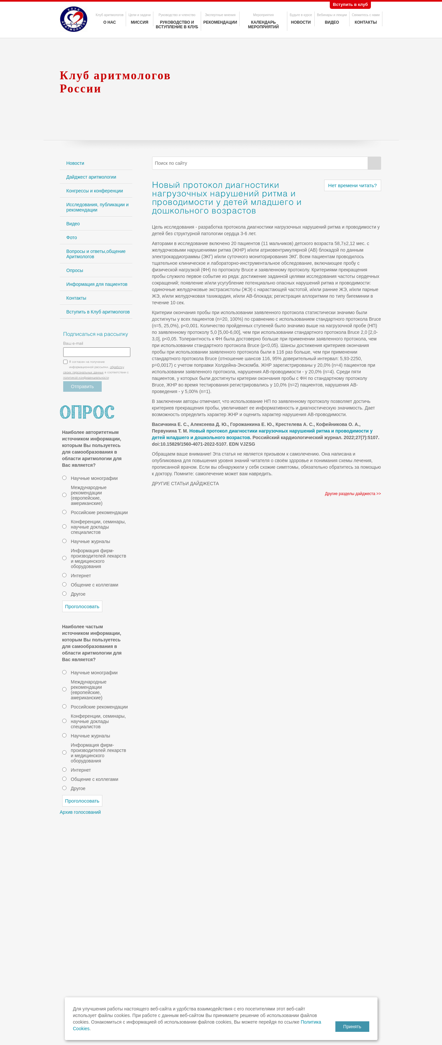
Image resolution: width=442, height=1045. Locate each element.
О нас (109, 22)
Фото (71, 237)
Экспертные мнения (220, 15)
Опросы (74, 270)
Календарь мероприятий (263, 24)
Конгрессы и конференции (94, 190)
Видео (332, 22)
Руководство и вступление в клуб (177, 24)
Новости (301, 22)
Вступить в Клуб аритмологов (98, 311)
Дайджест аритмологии (91, 177)
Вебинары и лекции (332, 15)
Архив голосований (80, 812)
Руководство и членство (177, 15)
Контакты (366, 22)
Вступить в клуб (350, 4)
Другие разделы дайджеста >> (353, 493)
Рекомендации (220, 22)
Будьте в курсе (301, 15)
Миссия (139, 22)
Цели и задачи (139, 15)
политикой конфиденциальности (86, 378)
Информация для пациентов (97, 284)
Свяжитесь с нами (365, 15)
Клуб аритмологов (110, 15)
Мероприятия (263, 15)
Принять (352, 1026)
